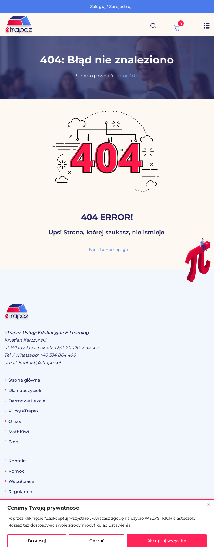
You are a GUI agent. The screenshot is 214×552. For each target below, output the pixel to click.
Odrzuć (96, 540)
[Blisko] (208, 504)
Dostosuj (37, 540)
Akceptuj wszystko (166, 540)
